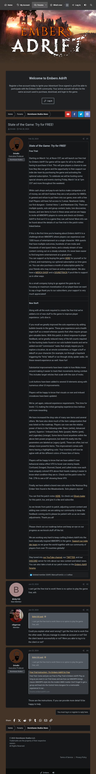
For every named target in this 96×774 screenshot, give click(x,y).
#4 (87, 651)
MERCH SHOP (41, 272)
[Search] (91, 5)
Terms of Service (66, 757)
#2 (87, 584)
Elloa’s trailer (79, 496)
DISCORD (33, 561)
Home (10, 5)
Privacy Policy (81, 757)
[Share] (83, 139)
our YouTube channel (52, 557)
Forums (40, 5)
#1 (87, 139)
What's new (57, 5)
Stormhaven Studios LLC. (25, 738)
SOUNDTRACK (60, 272)
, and (53, 575)
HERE (67, 258)
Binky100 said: (37, 617)
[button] (46, 5)
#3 (87, 610)
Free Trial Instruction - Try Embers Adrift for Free (50, 672)
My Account (25, 5)
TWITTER (70, 557)
